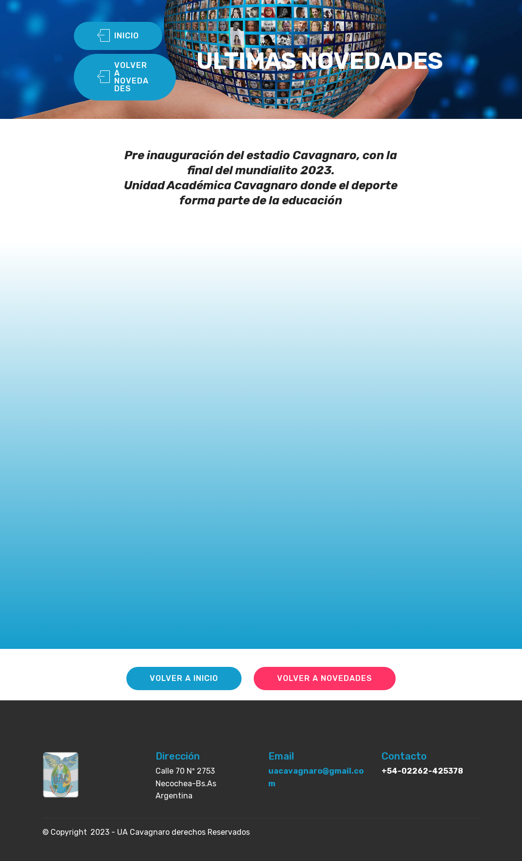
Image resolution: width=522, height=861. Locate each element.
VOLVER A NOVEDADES (123, 77)
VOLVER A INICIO (184, 678)
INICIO (118, 36)
